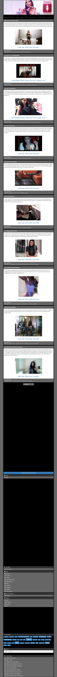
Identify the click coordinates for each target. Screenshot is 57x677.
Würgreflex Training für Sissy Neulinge (12, 673)
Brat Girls (6, 600)
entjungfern (13, 264)
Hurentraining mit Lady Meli (10, 658)
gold (19, 227)
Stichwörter (7, 634)
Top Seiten (7, 567)
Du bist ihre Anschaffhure (10, 307)
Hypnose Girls (7, 585)
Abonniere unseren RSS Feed (29, 472)
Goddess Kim (11, 122)
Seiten (6, 475)
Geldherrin (6, 583)
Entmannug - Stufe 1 (8, 660)
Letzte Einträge (8, 656)
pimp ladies (22, 343)
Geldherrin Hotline (8, 569)
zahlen (9, 645)
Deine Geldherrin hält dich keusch (11, 267)
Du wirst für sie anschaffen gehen (11, 55)
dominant (19, 158)
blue (20, 380)
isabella (22, 303)
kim (25, 122)
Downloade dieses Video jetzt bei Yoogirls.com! (28, 80)
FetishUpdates (7, 595)
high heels (35, 639)
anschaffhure (11, 343)
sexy (27, 122)
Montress (6, 606)
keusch (10, 303)
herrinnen (17, 343)
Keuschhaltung (7, 587)
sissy (40, 122)
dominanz (34, 85)
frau (18, 639)
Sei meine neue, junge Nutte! (10, 667)
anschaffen (23, 85)
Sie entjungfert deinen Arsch (10, 231)
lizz (17, 85)
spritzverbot (16, 122)
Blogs (6, 571)
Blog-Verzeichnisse (9, 593)
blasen (26, 380)
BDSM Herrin (7, 573)
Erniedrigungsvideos (8, 581)
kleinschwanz (48, 639)
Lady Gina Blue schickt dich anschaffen (13, 347)
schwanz (33, 642)
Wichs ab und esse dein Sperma (11, 20)
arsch (10, 264)
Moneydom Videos (8, 591)
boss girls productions (24, 636)
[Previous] (26, 384)
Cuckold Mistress (7, 602)
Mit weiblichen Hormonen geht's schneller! (13, 664)
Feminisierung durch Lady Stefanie (11, 662)
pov (36, 85)
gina (18, 380)
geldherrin (19, 303)
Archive (6, 649)
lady (14, 158)
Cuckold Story (7, 575)
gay (26, 85)
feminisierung (7, 639)
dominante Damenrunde (9, 579)
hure (9, 227)
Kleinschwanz (7, 589)
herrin (15, 85)
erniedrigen (30, 380)
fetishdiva (15, 227)
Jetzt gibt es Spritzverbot (9, 88)
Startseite (6, 477)
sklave (5, 645)
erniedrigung (29, 85)
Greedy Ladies (7, 604)
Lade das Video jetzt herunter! (28, 47)
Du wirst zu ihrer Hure (9, 196)
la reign (19, 85)
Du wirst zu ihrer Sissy (9, 125)
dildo (31, 636)
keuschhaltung (14, 303)
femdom (49, 636)
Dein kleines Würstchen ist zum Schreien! (13, 671)
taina (16, 158)
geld (21, 639)
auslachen (11, 636)
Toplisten (6, 598)
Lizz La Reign (11, 85)
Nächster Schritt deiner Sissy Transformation (13, 675)
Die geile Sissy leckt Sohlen (10, 161)
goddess (22, 122)
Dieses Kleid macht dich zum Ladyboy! (12, 669)
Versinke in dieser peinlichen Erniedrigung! (13, 666)
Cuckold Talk (7, 577)
